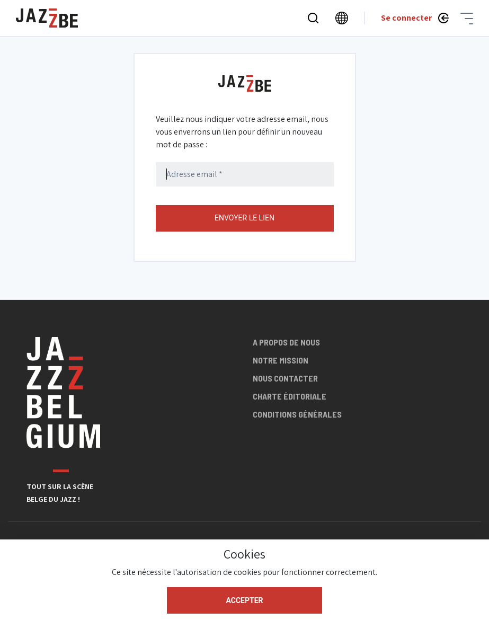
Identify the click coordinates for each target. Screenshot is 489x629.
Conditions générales (297, 414)
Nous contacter (285, 378)
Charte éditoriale (289, 396)
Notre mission (280, 360)
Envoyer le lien (244, 218)
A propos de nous (286, 342)
